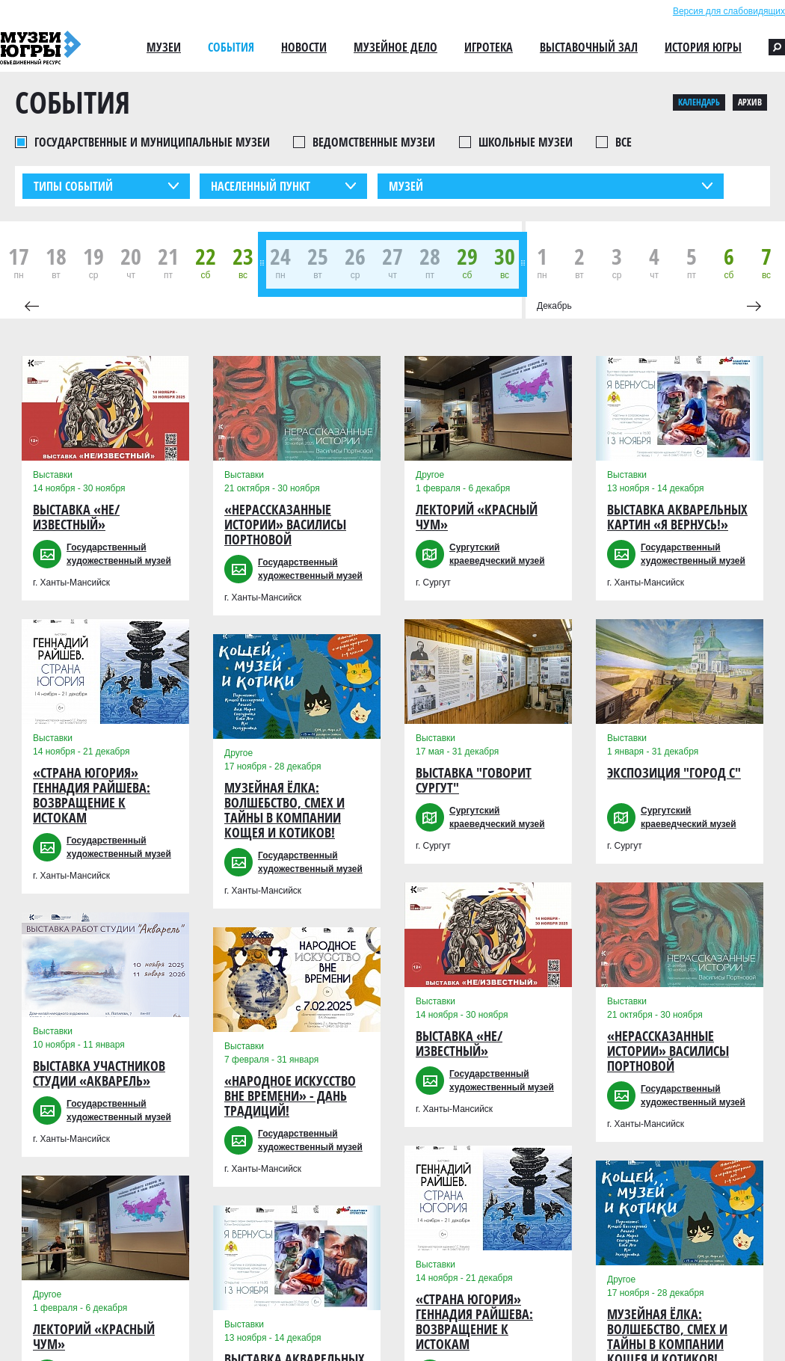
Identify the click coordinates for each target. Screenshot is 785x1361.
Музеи (164, 47)
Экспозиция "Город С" (674, 773)
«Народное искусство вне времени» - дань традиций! (290, 1096)
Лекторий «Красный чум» (94, 1337)
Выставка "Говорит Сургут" (474, 780)
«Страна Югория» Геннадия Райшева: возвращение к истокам (91, 795)
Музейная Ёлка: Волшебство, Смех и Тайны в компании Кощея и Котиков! (284, 810)
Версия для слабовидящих (729, 11)
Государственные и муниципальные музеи (152, 142)
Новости (304, 47)
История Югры (703, 47)
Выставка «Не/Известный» (76, 517)
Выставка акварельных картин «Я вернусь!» (677, 517)
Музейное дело (395, 47)
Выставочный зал (589, 47)
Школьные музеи (525, 142)
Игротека (488, 47)
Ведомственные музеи (374, 142)
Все (623, 142)
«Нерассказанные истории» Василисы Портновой (285, 524)
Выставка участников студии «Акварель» (99, 1073)
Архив (750, 102)
